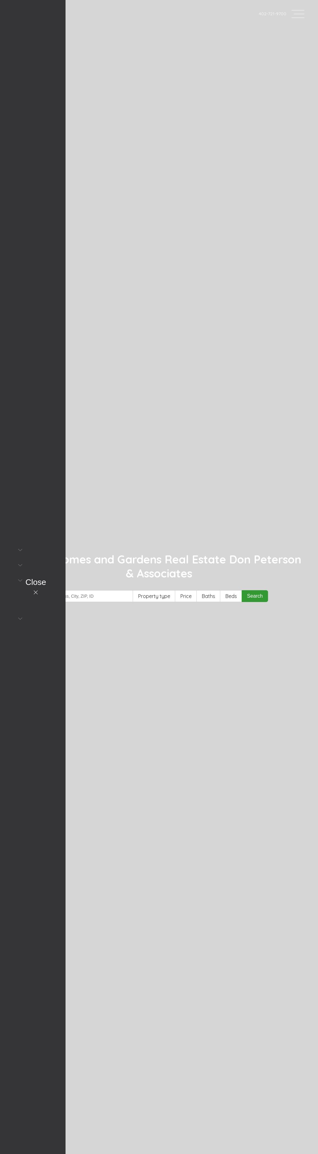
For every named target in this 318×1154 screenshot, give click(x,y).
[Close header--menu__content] (35, 587)
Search (255, 596)
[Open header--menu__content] (298, 13)
